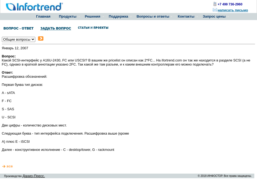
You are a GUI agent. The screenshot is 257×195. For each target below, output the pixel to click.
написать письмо (233, 10)
